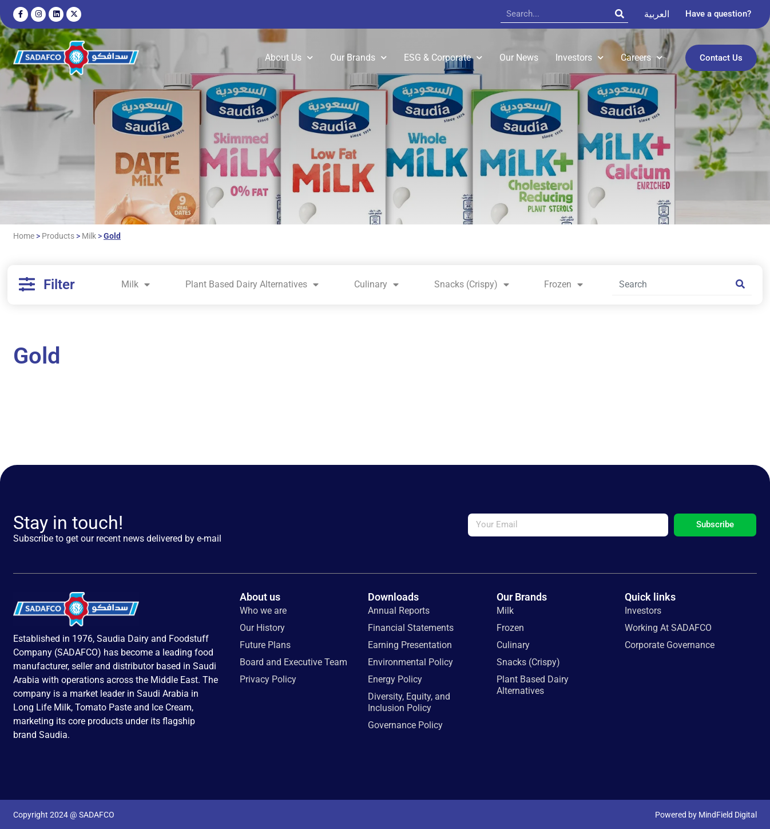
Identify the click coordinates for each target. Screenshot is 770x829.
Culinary (376, 283)
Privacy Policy (268, 677)
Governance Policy (405, 723)
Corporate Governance (670, 643)
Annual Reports (399, 608)
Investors (579, 57)
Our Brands (358, 57)
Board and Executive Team (293, 660)
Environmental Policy (410, 660)
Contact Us (721, 57)
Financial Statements (411, 626)
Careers (641, 57)
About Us (289, 57)
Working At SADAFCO (668, 626)
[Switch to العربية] (656, 14)
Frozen (563, 283)
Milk (89, 234)
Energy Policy (395, 677)
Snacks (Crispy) (471, 283)
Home (23, 234)
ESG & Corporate (443, 57)
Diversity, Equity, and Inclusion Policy (409, 700)
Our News (518, 57)
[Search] (619, 14)
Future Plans (265, 643)
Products (58, 234)
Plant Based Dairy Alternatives (252, 283)
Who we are (263, 608)
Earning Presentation (410, 643)
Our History (262, 626)
